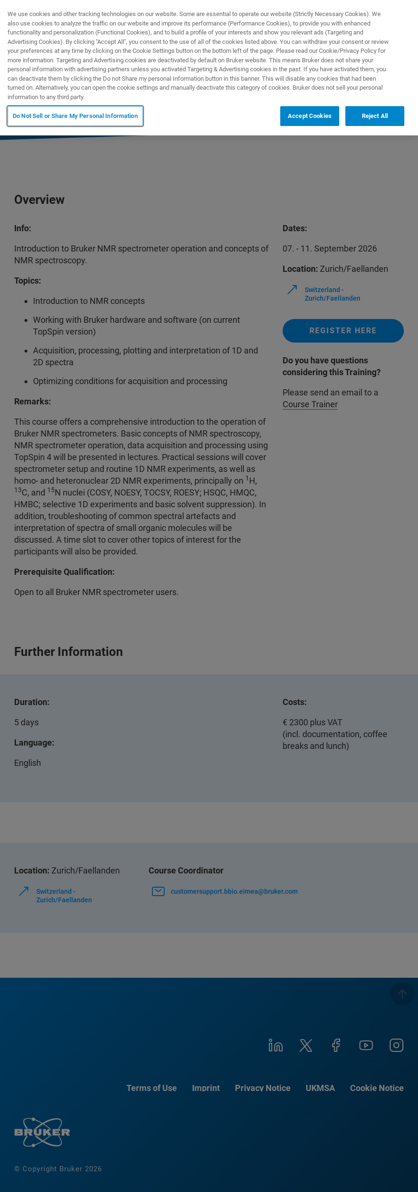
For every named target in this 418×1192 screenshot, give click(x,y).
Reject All (375, 115)
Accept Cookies (310, 115)
